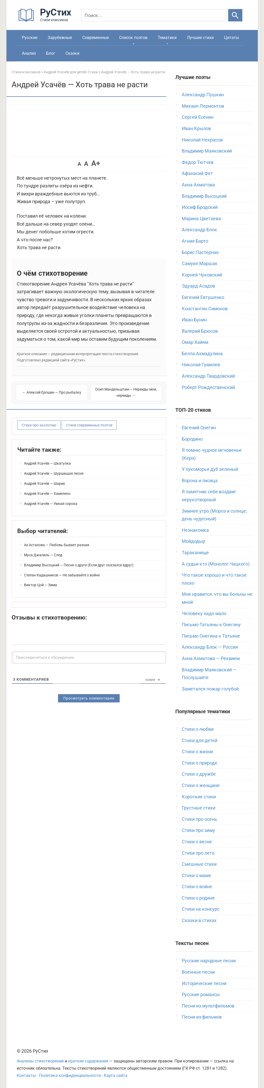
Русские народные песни (209, 960)
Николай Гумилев (201, 364)
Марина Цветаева (201, 218)
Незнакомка (195, 530)
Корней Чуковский (202, 274)
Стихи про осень (199, 819)
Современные (95, 37)
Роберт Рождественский (208, 387)
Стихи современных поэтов (89, 425)
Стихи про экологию (39, 425)
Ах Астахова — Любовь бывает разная (56, 545)
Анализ (29, 53)
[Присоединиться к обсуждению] (89, 657)
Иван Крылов (196, 128)
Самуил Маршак (200, 263)
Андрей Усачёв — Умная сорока (50, 504)
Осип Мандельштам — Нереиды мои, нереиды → (126, 392)
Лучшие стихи (200, 37)
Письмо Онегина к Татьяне (211, 636)
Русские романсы (201, 994)
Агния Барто (195, 241)
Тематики (167, 37)
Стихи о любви (197, 729)
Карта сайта (115, 1075)
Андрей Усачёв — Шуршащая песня (54, 473)
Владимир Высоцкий (204, 196)
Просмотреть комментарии (88, 698)
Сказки (72, 53)
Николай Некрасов (202, 139)
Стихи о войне (197, 886)
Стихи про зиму (198, 830)
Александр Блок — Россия (210, 647)
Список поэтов (133, 37)
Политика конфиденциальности (70, 1075)
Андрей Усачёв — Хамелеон (47, 493)
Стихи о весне (197, 841)
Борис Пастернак (200, 252)
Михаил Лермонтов (203, 106)
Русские (29, 37)
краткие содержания (88, 1061)
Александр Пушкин (203, 94)
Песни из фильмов (202, 1017)
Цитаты (231, 37)
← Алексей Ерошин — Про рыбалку (51, 392)
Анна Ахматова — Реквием (211, 658)
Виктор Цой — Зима (40, 585)
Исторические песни (204, 983)
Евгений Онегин (199, 427)
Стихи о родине (198, 898)
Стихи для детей (199, 740)
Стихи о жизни (197, 751)
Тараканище (195, 552)
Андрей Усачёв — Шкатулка (47, 463)
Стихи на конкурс (200, 909)
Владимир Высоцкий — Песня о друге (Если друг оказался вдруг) (79, 565)
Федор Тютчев (197, 162)
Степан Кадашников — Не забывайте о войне (62, 575)
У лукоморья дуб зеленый (210, 469)
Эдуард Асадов (198, 286)
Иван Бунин (194, 319)
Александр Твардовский (208, 376)
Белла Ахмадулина (202, 353)
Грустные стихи (198, 808)
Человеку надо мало (204, 613)
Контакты (26, 1075)
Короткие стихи (199, 796)
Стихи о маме (196, 875)
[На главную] (46, 20)
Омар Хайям (195, 342)
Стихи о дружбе (199, 774)
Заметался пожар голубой (210, 689)
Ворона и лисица (200, 480)
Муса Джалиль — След (43, 555)
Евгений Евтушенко (203, 297)
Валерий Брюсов (200, 331)
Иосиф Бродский (200, 207)
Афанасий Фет (197, 173)
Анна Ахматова (198, 184)
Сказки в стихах (199, 920)
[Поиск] (153, 15)
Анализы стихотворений (40, 1061)
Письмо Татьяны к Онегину (211, 624)
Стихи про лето (198, 853)
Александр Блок (199, 229)
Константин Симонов (205, 308)
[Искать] (235, 15)
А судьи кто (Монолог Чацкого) (216, 564)
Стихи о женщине (201, 785)
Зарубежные (60, 37)
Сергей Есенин (197, 117)
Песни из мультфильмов (208, 1005)
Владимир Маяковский (207, 151)
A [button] (79, 164)
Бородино (192, 439)
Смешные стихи (199, 864)
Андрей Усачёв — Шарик (44, 483)
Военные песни (198, 972)
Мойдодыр (193, 541)
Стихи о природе (199, 763)
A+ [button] (95, 163)
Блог (50, 53)
